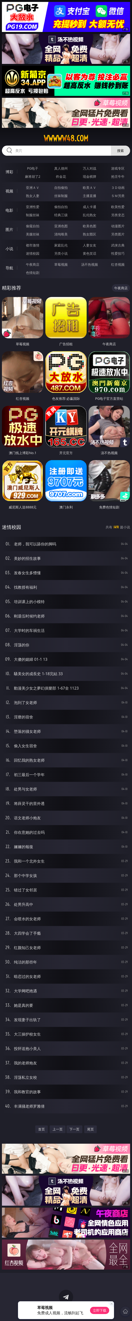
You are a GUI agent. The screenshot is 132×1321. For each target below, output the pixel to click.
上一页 (58, 1129)
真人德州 (61, 168)
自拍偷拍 (61, 187)
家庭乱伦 (61, 245)
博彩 (9, 171)
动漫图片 (118, 226)
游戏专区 (118, 168)
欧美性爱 (118, 206)
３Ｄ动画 (118, 187)
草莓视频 (61, 264)
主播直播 (89, 195)
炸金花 (61, 176)
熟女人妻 (32, 195)
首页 (41, 1129)
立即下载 (99, 1310)
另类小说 (61, 253)
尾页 (90, 1129)
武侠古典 (118, 245)
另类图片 (118, 234)
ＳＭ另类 (118, 195)
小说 (9, 248)
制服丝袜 (32, 215)
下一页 (74, 1129)
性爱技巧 (118, 253)
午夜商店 (32, 264)
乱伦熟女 (89, 215)
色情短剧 (32, 272)
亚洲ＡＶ (32, 187)
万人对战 (89, 168)
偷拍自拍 (61, 206)
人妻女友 (89, 245)
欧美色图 (89, 226)
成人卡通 (89, 206)
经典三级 (61, 215)
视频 (9, 191)
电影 (9, 210)
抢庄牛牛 (118, 176)
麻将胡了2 (32, 176)
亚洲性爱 (32, 206)
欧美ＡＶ (89, 187)
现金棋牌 (89, 176)
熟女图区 (89, 234)
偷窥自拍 (32, 226)
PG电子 (32, 168)
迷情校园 (32, 253)
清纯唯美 (61, 234)
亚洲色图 (61, 226)
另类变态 (118, 215)
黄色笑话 (89, 253)
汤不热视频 (89, 264)
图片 (9, 229)
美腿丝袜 (32, 234)
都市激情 (32, 245)
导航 (9, 268)
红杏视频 (118, 264)
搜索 (120, 150)
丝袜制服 (61, 195)
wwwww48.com (66, 138)
